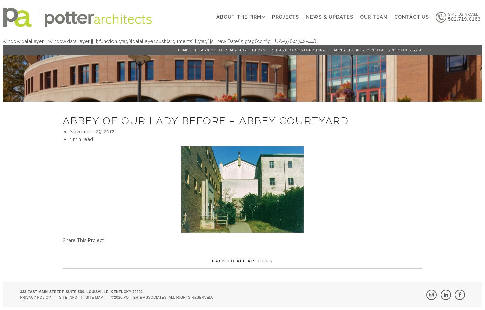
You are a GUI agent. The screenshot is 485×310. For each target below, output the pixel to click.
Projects (285, 17)
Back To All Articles (242, 261)
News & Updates (329, 17)
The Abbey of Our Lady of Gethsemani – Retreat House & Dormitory (259, 50)
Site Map (94, 297)
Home (183, 50)
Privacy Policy (35, 297)
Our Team (374, 17)
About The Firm (238, 17)
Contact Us (411, 17)
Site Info (68, 297)
